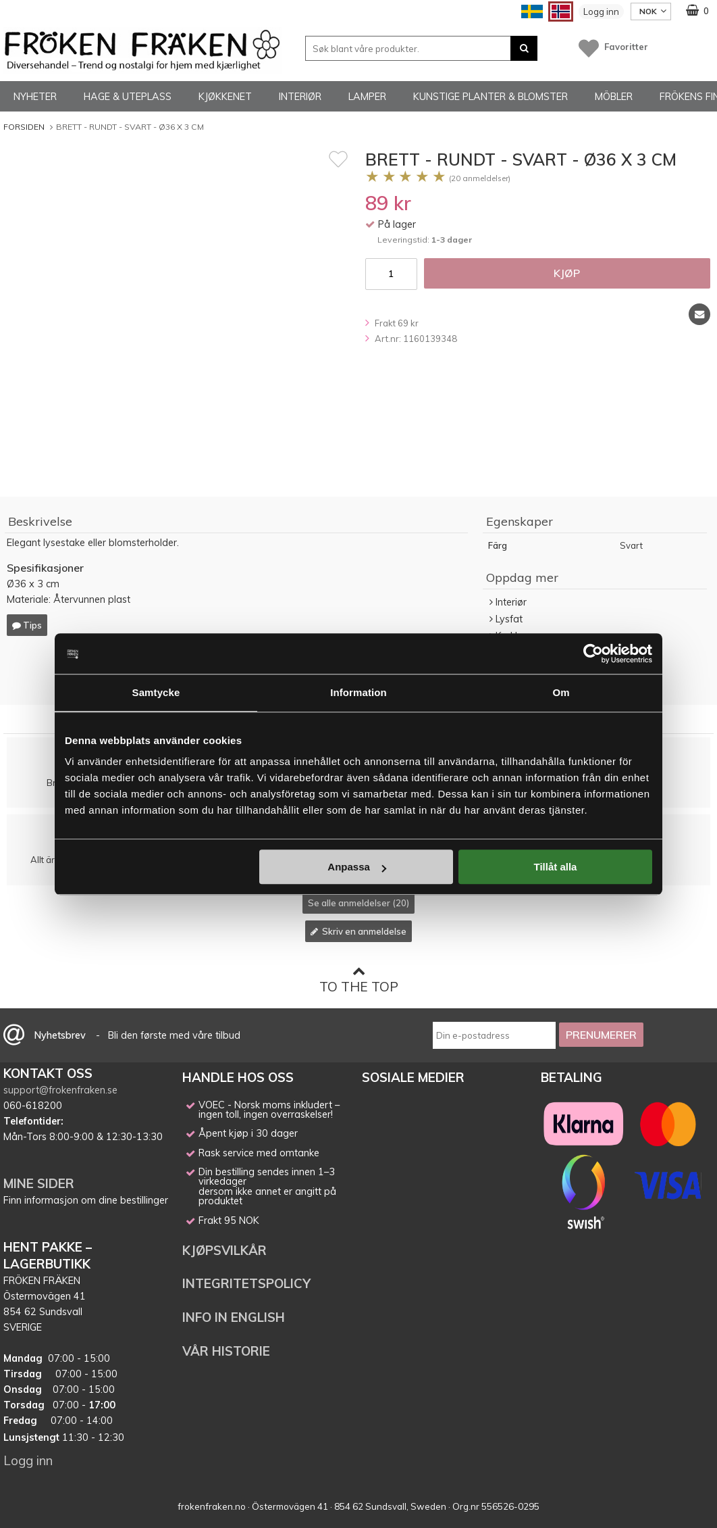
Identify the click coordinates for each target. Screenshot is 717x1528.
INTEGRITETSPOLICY (246, 1283)
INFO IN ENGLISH (233, 1317)
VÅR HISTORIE (226, 1351)
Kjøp (567, 273)
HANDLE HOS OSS (238, 1077)
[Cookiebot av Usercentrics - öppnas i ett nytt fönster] (593, 653)
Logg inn (601, 11)
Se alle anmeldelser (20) (358, 902)
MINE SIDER (38, 1183)
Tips (27, 625)
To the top (358, 979)
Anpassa (356, 866)
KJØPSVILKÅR (224, 1250)
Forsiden (24, 127)
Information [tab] (358, 692)
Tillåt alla (555, 866)
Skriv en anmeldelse (358, 931)
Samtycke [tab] (156, 692)
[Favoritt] (338, 159)
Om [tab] (560, 692)
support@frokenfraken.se (60, 1090)
